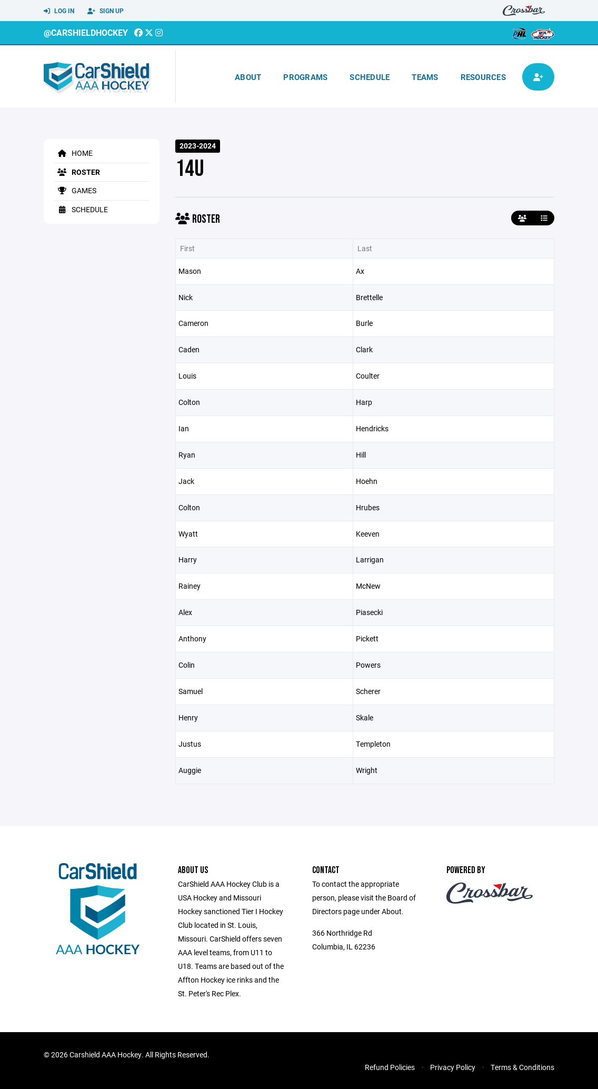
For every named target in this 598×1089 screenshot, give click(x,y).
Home (73, 153)
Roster (77, 172)
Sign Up (105, 11)
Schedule (370, 77)
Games (75, 190)
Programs (305, 77)
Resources (483, 77)
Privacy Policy (452, 1067)
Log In (59, 11)
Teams (425, 77)
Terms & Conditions (522, 1067)
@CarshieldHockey (86, 32)
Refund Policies (390, 1067)
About (248, 77)
